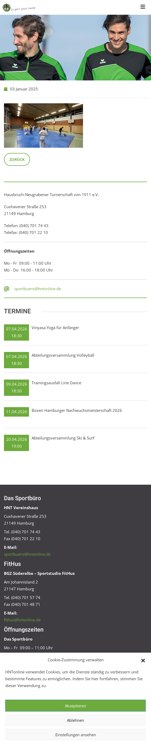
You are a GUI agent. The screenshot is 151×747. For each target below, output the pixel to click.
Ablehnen (75, 720)
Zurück (17, 159)
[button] (143, 660)
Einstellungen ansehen (75, 734)
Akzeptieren (75, 705)
